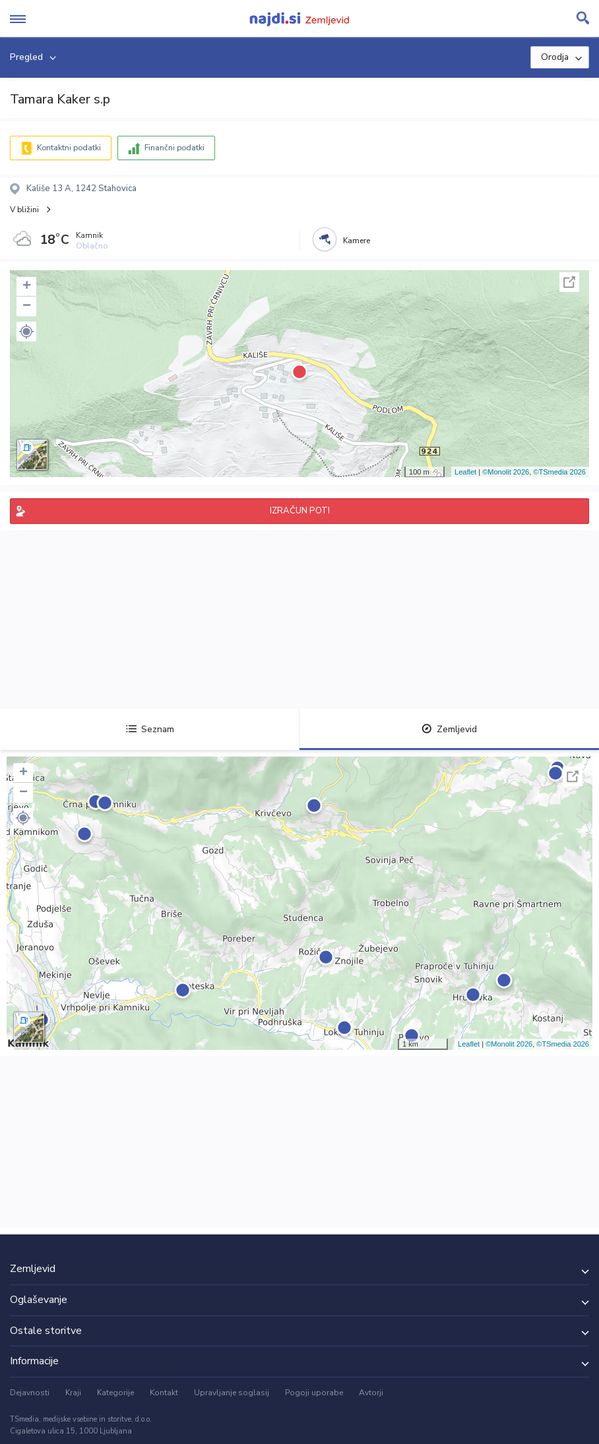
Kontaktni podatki (69, 147)
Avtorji (371, 1392)
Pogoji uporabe (314, 1392)
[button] (26, 331)
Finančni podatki (174, 147)
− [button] (26, 306)
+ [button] (26, 287)
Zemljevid (449, 729)
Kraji (73, 1392)
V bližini (24, 209)
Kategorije (115, 1392)
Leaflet (465, 472)
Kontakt (164, 1392)
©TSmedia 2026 (559, 472)
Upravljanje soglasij (231, 1392)
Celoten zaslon (569, 282)
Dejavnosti (29, 1392)
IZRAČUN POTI (300, 511)
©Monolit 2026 (505, 472)
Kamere (356, 240)
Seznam (150, 729)
